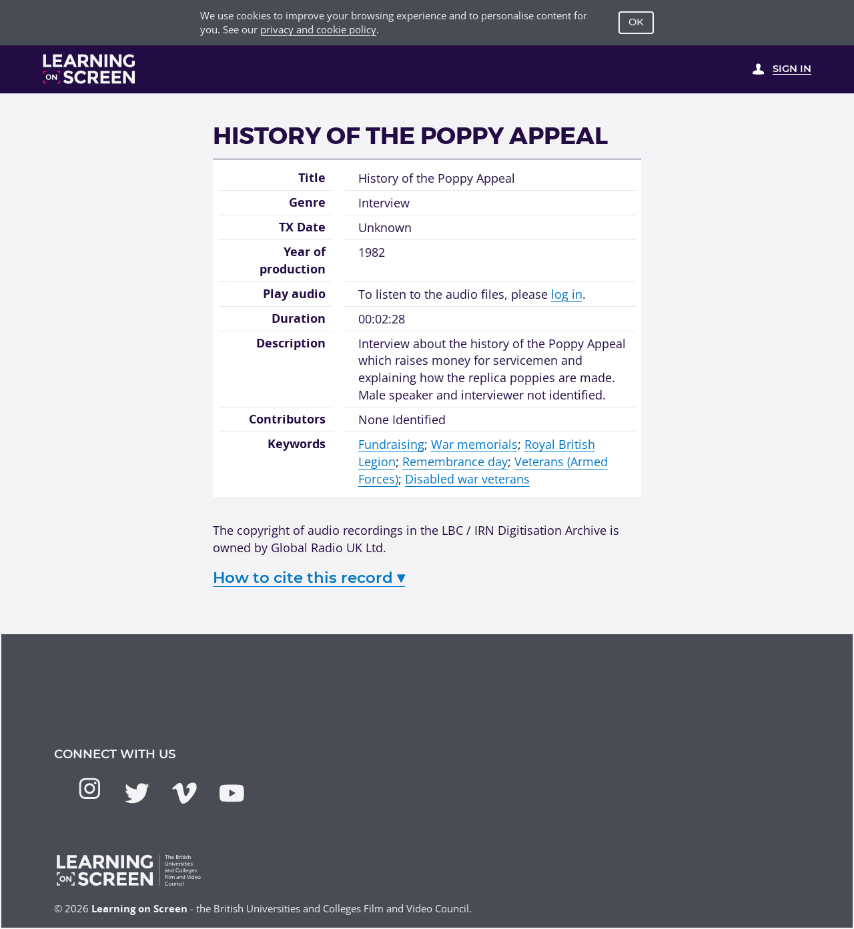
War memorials (474, 443)
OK (636, 22)
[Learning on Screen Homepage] (89, 69)
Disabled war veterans (467, 478)
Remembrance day (455, 461)
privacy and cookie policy (318, 29)
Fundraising (391, 443)
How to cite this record (309, 577)
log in (566, 293)
